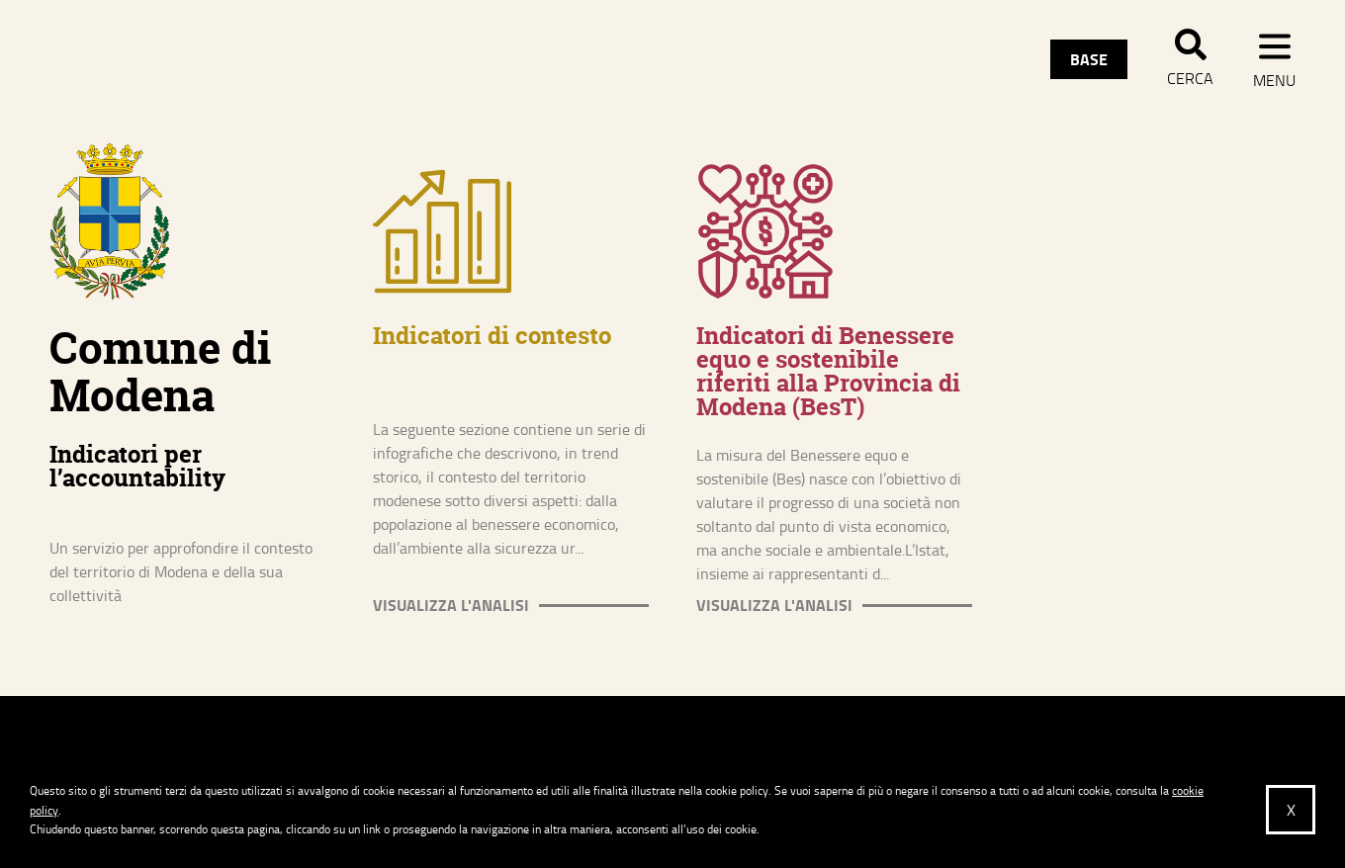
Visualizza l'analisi (451, 605)
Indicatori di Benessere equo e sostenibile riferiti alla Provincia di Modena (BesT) (828, 371)
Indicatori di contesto (492, 335)
